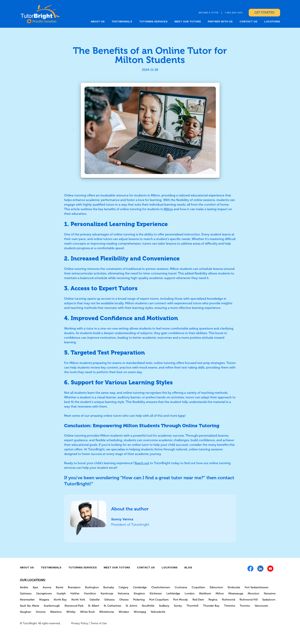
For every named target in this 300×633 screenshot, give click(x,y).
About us (98, 21)
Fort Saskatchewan (256, 587)
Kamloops (107, 593)
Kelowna (123, 593)
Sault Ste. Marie (29, 605)
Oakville (95, 599)
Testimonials (122, 21)
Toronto (245, 605)
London (190, 593)
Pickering (139, 599)
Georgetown (44, 593)
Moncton (253, 593)
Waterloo (56, 611)
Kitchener (156, 593)
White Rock (87, 611)
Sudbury (164, 605)
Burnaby (108, 587)
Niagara (44, 599)
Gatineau (26, 593)
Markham (205, 593)
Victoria (41, 611)
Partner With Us (220, 21)
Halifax (74, 593)
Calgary (123, 587)
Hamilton (90, 593)
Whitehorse (106, 611)
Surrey (178, 605)
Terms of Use (98, 623)
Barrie (59, 587)
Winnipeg (140, 611)
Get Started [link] (264, 12)
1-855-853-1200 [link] (234, 12)
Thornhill (192, 605)
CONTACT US (248, 21)
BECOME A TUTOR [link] (208, 12)
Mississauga (235, 593)
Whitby (71, 611)
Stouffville (148, 605)
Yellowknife (158, 611)
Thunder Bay (211, 605)
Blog (188, 567)
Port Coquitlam (159, 599)
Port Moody (180, 599)
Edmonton (216, 587)
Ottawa (124, 599)
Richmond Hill (249, 599)
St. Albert (93, 605)
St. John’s (131, 605)
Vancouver (261, 605)
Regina (213, 599)
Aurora (47, 587)
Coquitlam (198, 587)
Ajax (35, 587)
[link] (40, 14)
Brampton (74, 587)
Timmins (229, 605)
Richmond (228, 599)
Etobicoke (234, 587)
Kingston (139, 593)
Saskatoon (268, 599)
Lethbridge (173, 593)
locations (272, 21)
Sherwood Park (73, 605)
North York (78, 599)
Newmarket (27, 599)
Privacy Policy (79, 623)
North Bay (60, 599)
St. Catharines (112, 605)
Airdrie (24, 587)
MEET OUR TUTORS (187, 21)
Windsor (124, 611)
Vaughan (25, 611)
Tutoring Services (153, 21)
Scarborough (52, 605)
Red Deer (198, 599)
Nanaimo (270, 593)
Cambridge (140, 587)
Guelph (61, 593)
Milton (220, 593)
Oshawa (109, 599)
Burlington (92, 587)
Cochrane (181, 587)
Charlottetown (160, 587)
